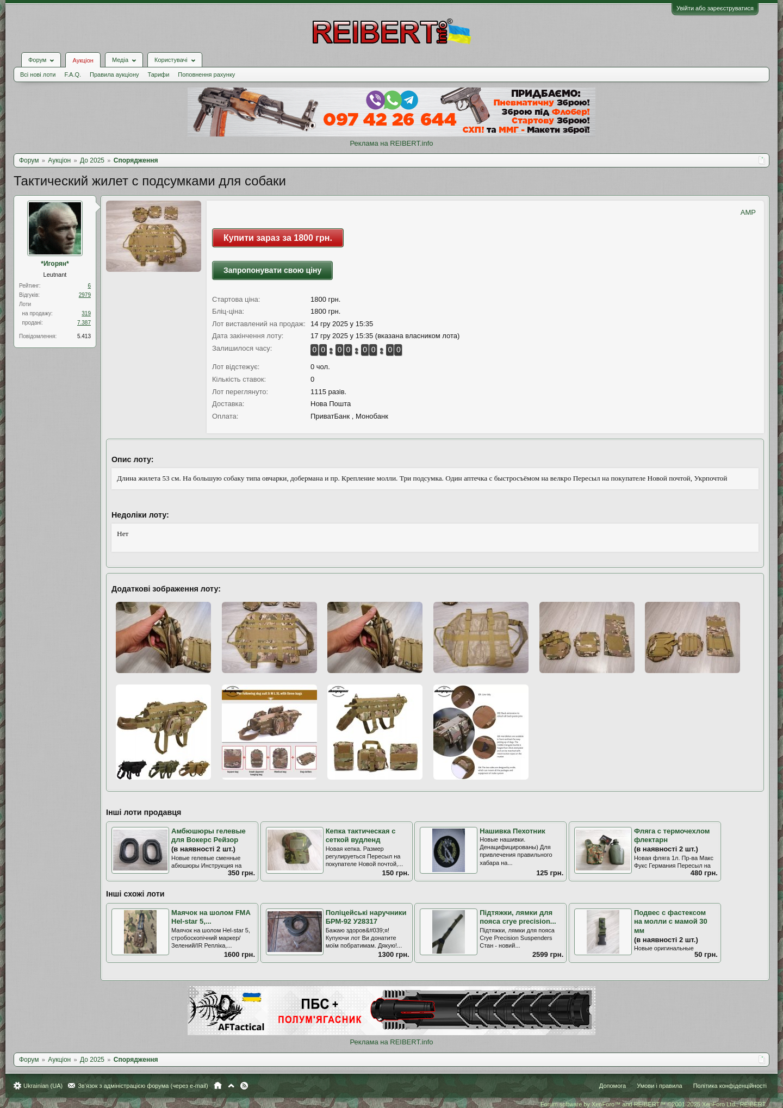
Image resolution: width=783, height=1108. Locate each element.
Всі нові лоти (37, 74)
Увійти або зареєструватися (715, 8)
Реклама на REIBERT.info (391, 143)
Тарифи (159, 74)
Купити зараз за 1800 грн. (277, 237)
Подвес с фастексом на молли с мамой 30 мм (670, 921)
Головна (218, 1086)
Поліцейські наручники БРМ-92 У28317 (366, 917)
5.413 (84, 336)
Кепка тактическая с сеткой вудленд (361, 835)
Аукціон (82, 60)
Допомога (612, 1085)
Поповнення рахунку (206, 74)
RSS (244, 1086)
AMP (748, 212)
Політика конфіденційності (730, 1085)
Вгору (231, 1086)
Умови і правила (659, 1085)
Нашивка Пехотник (512, 831)
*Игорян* (55, 263)
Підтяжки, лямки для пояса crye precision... (518, 917)
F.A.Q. (72, 74)
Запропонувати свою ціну (272, 270)
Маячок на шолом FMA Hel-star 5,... (210, 917)
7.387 (84, 323)
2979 (85, 295)
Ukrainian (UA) (43, 1085)
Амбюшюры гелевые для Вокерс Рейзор (208, 835)
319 (86, 313)
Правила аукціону (114, 74)
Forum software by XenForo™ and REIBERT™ (653, 1104)
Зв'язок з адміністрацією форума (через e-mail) (143, 1085)
